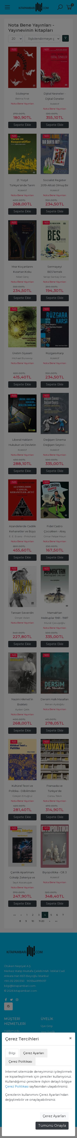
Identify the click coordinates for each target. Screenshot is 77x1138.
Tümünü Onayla (52, 1125)
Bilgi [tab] (12, 1053)
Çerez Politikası (17, 1086)
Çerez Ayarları (54, 1116)
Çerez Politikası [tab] (20, 1061)
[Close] (70, 1038)
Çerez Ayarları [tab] (33, 1053)
